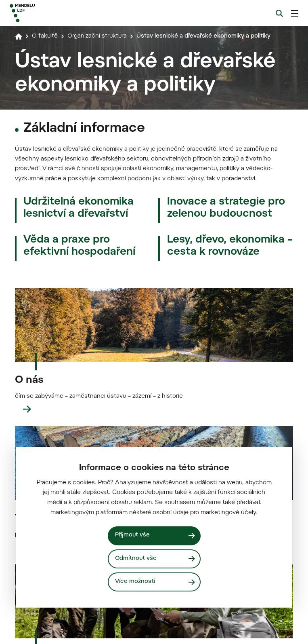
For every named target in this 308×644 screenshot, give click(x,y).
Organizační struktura (99, 36)
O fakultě (45, 36)
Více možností (135, 582)
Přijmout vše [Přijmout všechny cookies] (132, 535)
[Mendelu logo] (51, 13)
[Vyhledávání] (279, 13)
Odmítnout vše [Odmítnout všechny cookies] (136, 558)
